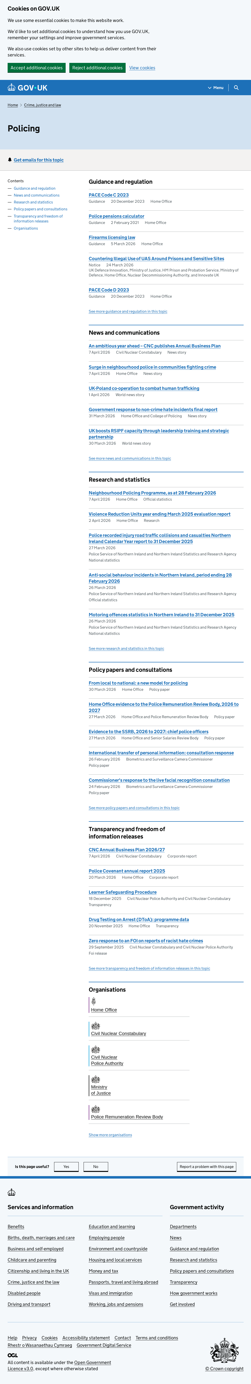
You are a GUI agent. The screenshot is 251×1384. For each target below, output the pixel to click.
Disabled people (24, 1293)
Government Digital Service (104, 1345)
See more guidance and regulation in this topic (128, 311)
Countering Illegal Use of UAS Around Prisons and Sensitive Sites (156, 258)
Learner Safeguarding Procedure (123, 892)
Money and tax (103, 1271)
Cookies (50, 1338)
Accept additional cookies (37, 68)
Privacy (29, 1338)
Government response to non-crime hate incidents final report (153, 409)
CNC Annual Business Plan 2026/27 (127, 850)
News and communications (36, 195)
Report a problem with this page (207, 1166)
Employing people (107, 1237)
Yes (71, 1166)
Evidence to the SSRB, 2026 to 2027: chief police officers (148, 731)
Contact (123, 1338)
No (100, 1166)
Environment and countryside (118, 1249)
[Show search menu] (236, 87)
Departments (183, 1226)
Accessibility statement (86, 1338)
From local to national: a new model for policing (138, 683)
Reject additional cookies (97, 68)
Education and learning (112, 1226)
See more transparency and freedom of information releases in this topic (149, 968)
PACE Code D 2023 (109, 290)
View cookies (142, 67)
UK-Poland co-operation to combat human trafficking (144, 388)
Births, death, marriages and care (41, 1237)
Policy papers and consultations (40, 209)
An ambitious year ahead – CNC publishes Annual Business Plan (155, 346)
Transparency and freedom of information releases (38, 219)
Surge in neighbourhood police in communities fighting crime (152, 367)
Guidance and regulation (35, 188)
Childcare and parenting (32, 1260)
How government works (194, 1293)
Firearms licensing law (112, 237)
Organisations (26, 228)
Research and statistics (33, 202)
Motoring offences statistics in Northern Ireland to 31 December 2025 (162, 615)
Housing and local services (115, 1260)
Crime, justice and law (42, 105)
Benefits (16, 1226)
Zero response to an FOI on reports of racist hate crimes (146, 941)
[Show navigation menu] (216, 87)
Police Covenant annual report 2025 (127, 871)
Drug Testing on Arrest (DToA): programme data (139, 919)
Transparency (183, 1282)
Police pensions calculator (116, 216)
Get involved (182, 1304)
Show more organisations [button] (110, 1134)
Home (13, 105)
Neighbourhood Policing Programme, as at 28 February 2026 (152, 493)
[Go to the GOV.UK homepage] (27, 87)
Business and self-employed (36, 1249)
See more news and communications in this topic (130, 458)
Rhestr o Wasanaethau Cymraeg (40, 1345)
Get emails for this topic (39, 160)
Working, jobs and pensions (116, 1304)
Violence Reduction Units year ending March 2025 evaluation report (160, 514)
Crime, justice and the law (33, 1282)
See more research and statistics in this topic (126, 648)
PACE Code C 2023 (109, 195)
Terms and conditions (157, 1338)
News (176, 1237)
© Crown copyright (224, 1368)
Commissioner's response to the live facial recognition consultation (159, 780)
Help (12, 1338)
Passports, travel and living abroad (123, 1282)
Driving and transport (29, 1304)
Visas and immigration (111, 1293)
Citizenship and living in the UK (38, 1271)
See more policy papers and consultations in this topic (134, 807)
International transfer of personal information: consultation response (161, 753)
